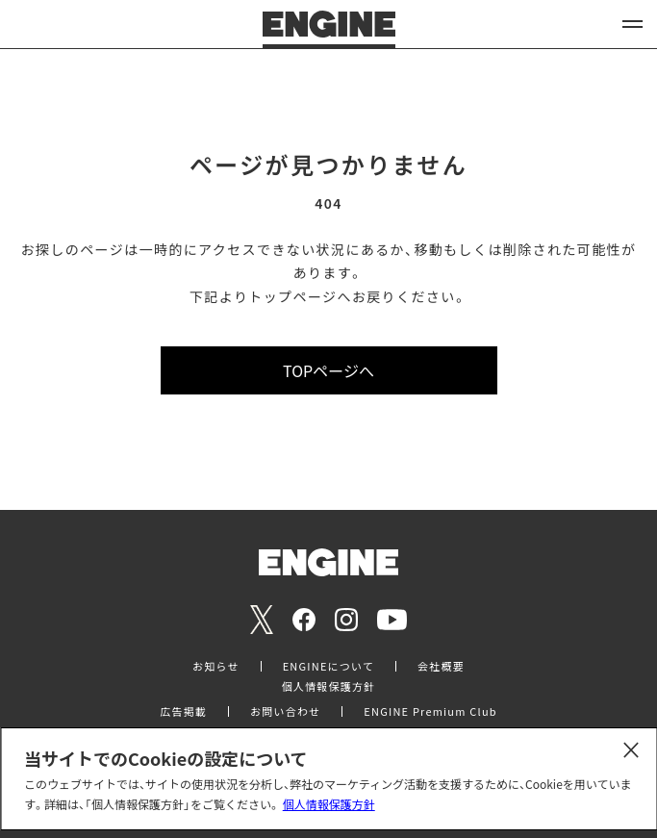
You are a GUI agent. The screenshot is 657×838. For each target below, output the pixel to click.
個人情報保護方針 (329, 804)
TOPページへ (328, 370)
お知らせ (216, 666)
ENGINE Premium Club (430, 711)
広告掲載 (183, 711)
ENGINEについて (328, 666)
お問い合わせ (285, 711)
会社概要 (441, 666)
